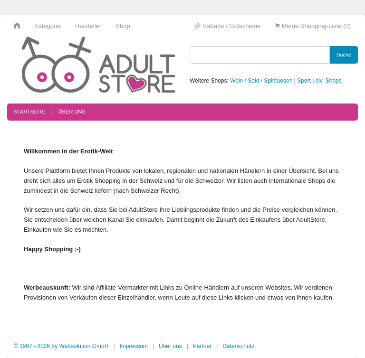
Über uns (72, 111)
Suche (343, 54)
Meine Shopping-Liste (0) (313, 25)
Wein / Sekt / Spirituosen (261, 80)
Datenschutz (238, 346)
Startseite (30, 111)
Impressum (134, 346)
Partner (202, 346)
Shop (122, 25)
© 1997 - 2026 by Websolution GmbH (61, 346)
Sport (304, 80)
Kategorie (47, 25)
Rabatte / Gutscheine (227, 25)
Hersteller (88, 25)
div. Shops (329, 80)
